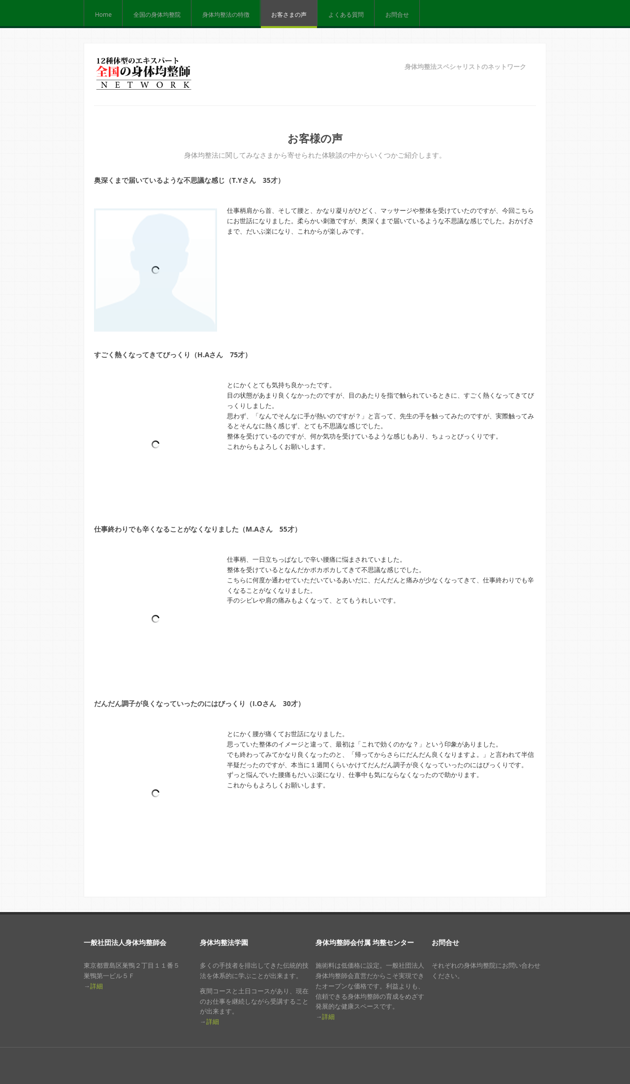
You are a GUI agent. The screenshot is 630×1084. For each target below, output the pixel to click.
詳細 (96, 986)
